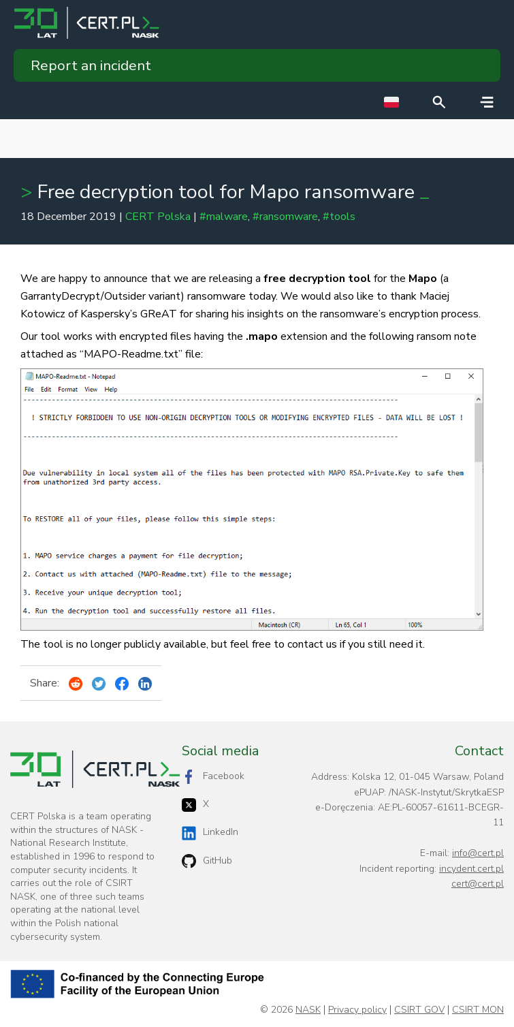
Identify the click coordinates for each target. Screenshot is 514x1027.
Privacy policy (357, 1010)
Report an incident (91, 65)
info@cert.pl (478, 853)
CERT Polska (158, 216)
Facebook (213, 777)
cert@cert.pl (477, 883)
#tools (339, 216)
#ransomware (285, 216)
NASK (308, 1010)
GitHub (207, 861)
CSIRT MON (478, 1010)
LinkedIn (210, 832)
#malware (223, 216)
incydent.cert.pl (471, 868)
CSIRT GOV (419, 1010)
